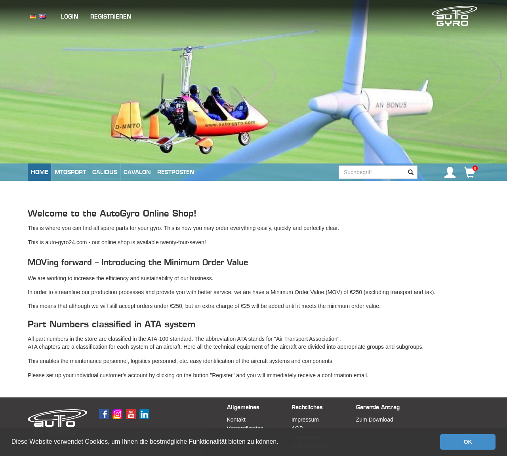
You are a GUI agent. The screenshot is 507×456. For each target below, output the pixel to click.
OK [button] (467, 442)
